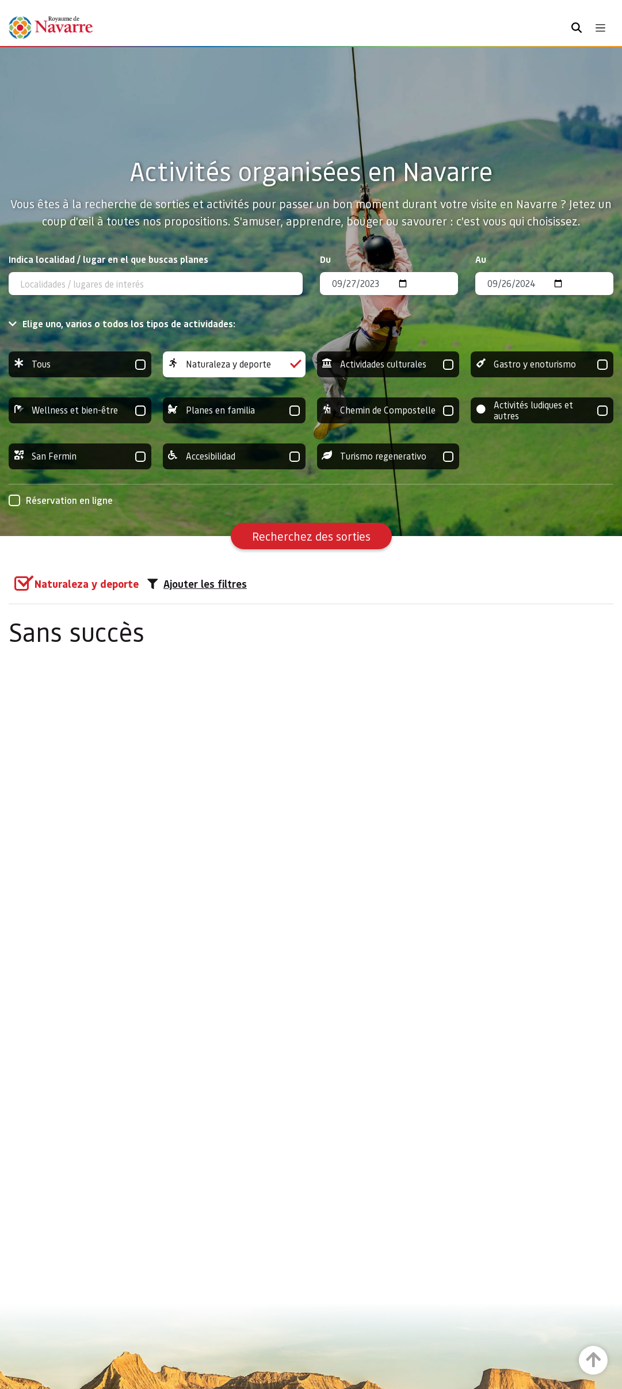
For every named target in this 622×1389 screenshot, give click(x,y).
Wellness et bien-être (80, 410)
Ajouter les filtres (197, 584)
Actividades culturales (388, 364)
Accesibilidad (234, 456)
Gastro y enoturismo (542, 364)
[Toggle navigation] (600, 28)
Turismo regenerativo (388, 456)
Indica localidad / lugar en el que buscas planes (108, 259)
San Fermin (80, 456)
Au (480, 259)
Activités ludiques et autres (542, 410)
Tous (80, 364)
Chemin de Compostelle (388, 410)
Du (325, 259)
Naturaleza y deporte (234, 364)
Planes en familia (234, 410)
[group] (80, 364)
